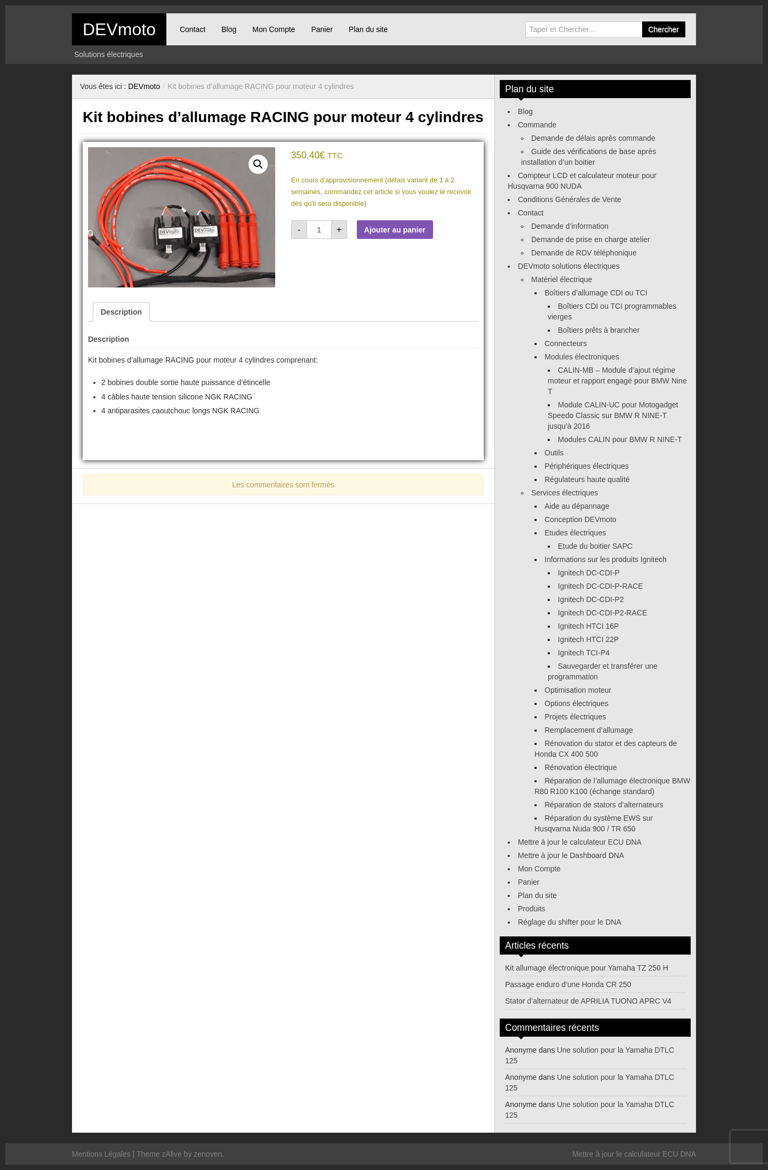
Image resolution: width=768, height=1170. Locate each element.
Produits (531, 908)
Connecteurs (566, 343)
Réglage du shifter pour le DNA (569, 922)
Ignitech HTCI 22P (588, 639)
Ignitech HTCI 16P (588, 626)
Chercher (663, 29)
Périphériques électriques (587, 466)
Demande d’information (570, 226)
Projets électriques (575, 716)
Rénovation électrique (581, 767)
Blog (228, 29)
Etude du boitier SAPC (595, 546)
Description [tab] (121, 312)
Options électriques (577, 703)
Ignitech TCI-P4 (584, 652)
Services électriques (564, 492)
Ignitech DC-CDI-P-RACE (600, 586)
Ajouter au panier (395, 230)
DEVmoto (119, 29)
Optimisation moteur (578, 690)
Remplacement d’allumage (589, 730)
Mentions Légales (101, 1154)
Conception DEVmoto (581, 519)
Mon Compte (273, 29)
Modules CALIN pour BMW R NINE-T (620, 439)
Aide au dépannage (577, 506)
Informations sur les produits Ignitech (606, 559)
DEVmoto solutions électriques (569, 266)
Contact (192, 29)
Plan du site (368, 29)
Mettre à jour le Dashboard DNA (571, 855)
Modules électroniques (582, 356)
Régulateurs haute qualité (587, 479)
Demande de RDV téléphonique (584, 253)
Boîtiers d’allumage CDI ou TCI (596, 293)
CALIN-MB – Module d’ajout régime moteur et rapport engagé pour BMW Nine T (617, 381)
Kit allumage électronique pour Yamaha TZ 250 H (586, 968)
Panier (321, 29)
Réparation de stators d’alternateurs (604, 804)
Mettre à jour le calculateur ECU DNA (580, 842)
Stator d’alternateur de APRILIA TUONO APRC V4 (588, 1001)
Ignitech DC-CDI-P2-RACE (602, 612)
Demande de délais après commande (593, 138)
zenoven (208, 1154)
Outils (554, 452)
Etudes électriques (575, 532)
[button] (258, 164)
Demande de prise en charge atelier (590, 239)
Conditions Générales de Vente (569, 199)
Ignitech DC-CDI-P (589, 572)
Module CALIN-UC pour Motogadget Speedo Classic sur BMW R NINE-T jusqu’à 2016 (613, 415)
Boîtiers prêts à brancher (598, 330)
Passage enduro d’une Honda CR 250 (568, 984)
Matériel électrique (561, 279)
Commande (537, 125)
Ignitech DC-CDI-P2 (591, 599)
